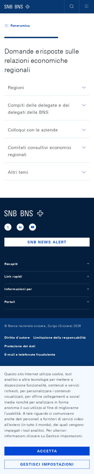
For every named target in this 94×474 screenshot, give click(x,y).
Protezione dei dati (19, 346)
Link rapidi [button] (47, 276)
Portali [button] (47, 301)
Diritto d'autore (17, 338)
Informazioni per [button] (47, 289)
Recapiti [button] (47, 263)
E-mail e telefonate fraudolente (29, 354)
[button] (71, 6)
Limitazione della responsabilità (59, 338)
